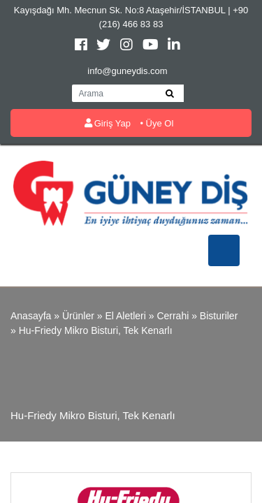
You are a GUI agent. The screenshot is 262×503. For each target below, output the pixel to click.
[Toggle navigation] (224, 250)
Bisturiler (219, 315)
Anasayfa (30, 315)
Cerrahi (173, 315)
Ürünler (78, 315)
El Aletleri (125, 315)
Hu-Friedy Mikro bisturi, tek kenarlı (96, 330)
